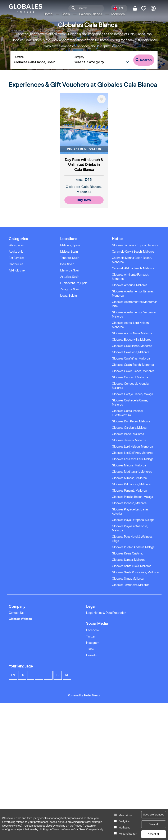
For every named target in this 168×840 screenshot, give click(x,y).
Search (144, 60)
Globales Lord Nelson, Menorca (132, 446)
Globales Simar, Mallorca (128, 578)
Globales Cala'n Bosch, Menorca (133, 365)
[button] (101, 62)
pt (39, 675)
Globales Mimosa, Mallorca (129, 478)
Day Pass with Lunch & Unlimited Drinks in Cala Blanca (84, 164)
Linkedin (91, 655)
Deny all (153, 824)
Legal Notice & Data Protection (106, 613)
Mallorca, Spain (70, 245)
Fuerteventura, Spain (73, 283)
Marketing (124, 827)
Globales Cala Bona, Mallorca (130, 352)
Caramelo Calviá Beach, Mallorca (133, 251)
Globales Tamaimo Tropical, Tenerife (135, 245)
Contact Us (16, 613)
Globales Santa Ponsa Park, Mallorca (135, 572)
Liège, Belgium (69, 295)
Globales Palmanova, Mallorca (131, 484)
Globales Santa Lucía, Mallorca (131, 566)
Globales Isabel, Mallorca (128, 434)
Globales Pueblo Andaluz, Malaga (133, 547)
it (30, 675)
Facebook (92, 630)
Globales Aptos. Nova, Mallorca (132, 333)
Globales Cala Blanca (83, 187)
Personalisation (128, 833)
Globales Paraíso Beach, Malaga (132, 497)
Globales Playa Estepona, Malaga (133, 520)
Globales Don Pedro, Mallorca (131, 421)
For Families (16, 258)
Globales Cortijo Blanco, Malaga (132, 394)
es (22, 675)
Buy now (84, 200)
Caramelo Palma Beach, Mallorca (133, 268)
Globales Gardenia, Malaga (129, 428)
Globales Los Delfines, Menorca (132, 453)
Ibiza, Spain (67, 264)
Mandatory (125, 815)
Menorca (84, 192)
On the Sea (16, 264)
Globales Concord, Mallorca (130, 377)
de (48, 675)
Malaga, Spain (69, 251)
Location (19, 57)
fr (57, 675)
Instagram (92, 643)
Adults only (16, 251)
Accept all (153, 834)
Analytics (124, 821)
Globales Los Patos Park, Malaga (132, 459)
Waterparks (16, 245)
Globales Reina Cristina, (127, 553)
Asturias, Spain (69, 277)
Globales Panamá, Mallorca (129, 490)
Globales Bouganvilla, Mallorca (131, 339)
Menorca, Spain (70, 270)
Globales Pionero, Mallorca (129, 503)
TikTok (90, 649)
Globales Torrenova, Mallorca (130, 585)
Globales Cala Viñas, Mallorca (131, 358)
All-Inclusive (17, 270)
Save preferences (153, 814)
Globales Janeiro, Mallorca (129, 440)
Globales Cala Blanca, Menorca (132, 346)
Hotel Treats (92, 695)
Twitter (90, 636)
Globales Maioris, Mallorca (129, 465)
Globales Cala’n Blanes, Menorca (133, 371)
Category (79, 57)
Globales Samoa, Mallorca (128, 560)
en (13, 675)
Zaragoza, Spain (70, 289)
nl (67, 675)
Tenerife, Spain (69, 258)
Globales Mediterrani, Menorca (132, 472)
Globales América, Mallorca (129, 285)
